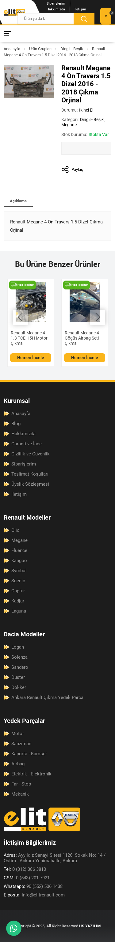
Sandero (19, 667)
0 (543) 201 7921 (27, 878)
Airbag (18, 764)
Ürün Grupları (40, 48)
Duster (18, 677)
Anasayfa (12, 48)
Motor (17, 733)
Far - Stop (21, 784)
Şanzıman (21, 743)
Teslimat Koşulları (29, 474)
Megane (69, 124)
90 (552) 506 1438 (33, 886)
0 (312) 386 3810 (25, 869)
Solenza (19, 657)
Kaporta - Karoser (29, 753)
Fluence (19, 550)
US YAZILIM (90, 926)
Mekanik (20, 794)
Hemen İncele (30, 357)
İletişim (80, 9)
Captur (18, 591)
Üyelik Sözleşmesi (30, 484)
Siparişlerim (56, 4)
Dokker (18, 687)
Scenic (18, 580)
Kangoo (19, 560)
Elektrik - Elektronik (31, 774)
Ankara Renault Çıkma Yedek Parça (47, 697)
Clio (15, 530)
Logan (17, 647)
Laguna (18, 611)
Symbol (19, 570)
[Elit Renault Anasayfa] (14, 12)
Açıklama (18, 201)
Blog (16, 423)
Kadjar (17, 601)
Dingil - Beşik (71, 48)
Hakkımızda (56, 9)
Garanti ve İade (26, 444)
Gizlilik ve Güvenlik (30, 454)
